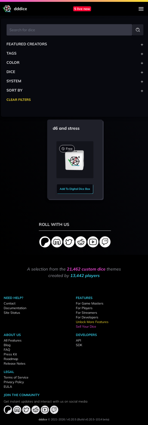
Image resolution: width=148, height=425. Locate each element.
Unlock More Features (92, 322)
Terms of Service (16, 377)
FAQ (7, 350)
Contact (9, 303)
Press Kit (10, 354)
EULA (8, 387)
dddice (43, 419)
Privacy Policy (14, 382)
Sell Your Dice (86, 326)
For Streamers (86, 313)
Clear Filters (18, 100)
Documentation (15, 308)
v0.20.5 (71, 419)
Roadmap (11, 359)
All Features (13, 340)
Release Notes (14, 363)
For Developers (87, 317)
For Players (84, 308)
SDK (79, 345)
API (78, 340)
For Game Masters (89, 303)
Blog (7, 345)
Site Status (12, 313)
